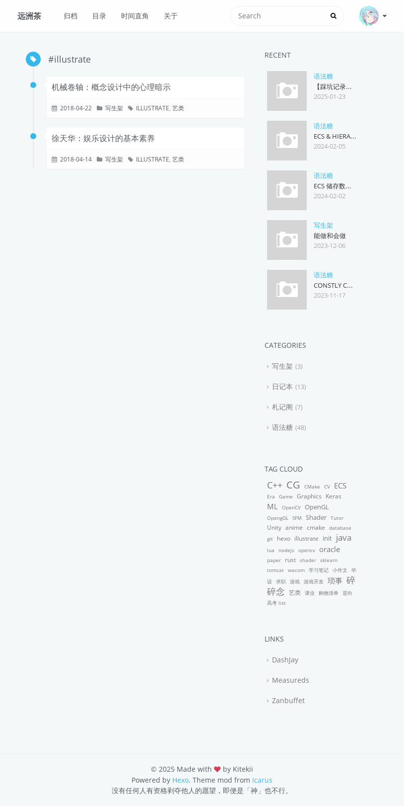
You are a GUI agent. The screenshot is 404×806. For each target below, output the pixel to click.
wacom (296, 569)
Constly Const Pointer (353, 285)
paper (274, 560)
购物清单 (328, 592)
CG (293, 484)
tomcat (275, 569)
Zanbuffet (288, 700)
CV (327, 486)
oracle (329, 549)
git (270, 538)
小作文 (340, 569)
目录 (99, 15)
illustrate (152, 108)
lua (270, 550)
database (340, 527)
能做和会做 (330, 235)
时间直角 (135, 15)
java (343, 537)
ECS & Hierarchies (343, 136)
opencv (306, 550)
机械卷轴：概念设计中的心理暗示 (111, 86)
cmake (316, 527)
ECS (340, 485)
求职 (281, 581)
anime (294, 527)
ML (272, 506)
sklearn (328, 560)
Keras (333, 496)
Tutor (337, 517)
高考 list (276, 602)
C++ (274, 485)
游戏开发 (314, 581)
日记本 (282, 386)
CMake (312, 486)
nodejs (286, 550)
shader (308, 560)
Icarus (262, 780)
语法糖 (323, 76)
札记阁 (282, 406)
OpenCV (291, 507)
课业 (310, 592)
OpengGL (277, 517)
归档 (70, 15)
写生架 (114, 108)
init (327, 538)
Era (271, 496)
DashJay (285, 659)
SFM (297, 517)
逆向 (347, 592)
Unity (274, 527)
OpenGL (317, 506)
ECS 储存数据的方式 (342, 185)
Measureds (290, 680)
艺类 (178, 108)
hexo (283, 538)
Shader (316, 517)
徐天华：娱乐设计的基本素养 (103, 138)
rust (290, 560)
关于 (171, 15)
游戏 (295, 581)
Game (286, 496)
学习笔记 (319, 569)
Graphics (309, 496)
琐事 (335, 580)
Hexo (180, 780)
